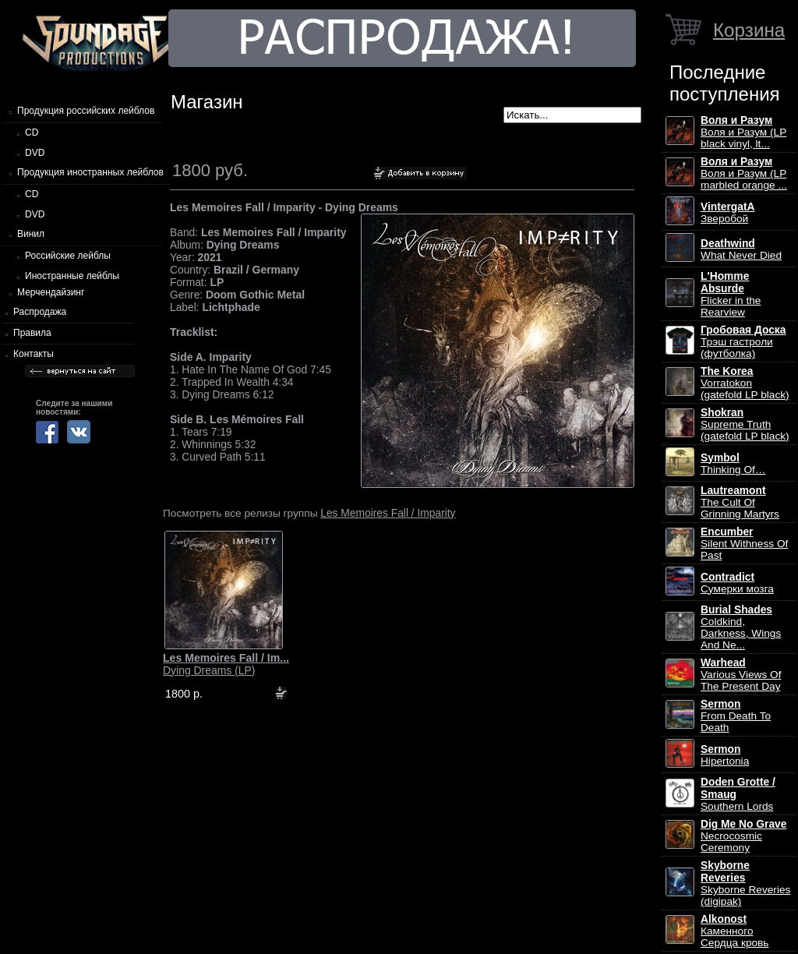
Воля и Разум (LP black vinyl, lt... (743, 132)
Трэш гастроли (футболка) (743, 341)
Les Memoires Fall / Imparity (387, 513)
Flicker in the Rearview (731, 294)
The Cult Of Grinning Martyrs (740, 502)
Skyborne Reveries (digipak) (745, 883)
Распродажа (39, 311)
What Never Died (741, 249)
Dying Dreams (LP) (226, 664)
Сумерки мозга (737, 583)
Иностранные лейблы (72, 275)
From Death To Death (736, 715)
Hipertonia (725, 755)
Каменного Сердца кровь (734, 931)
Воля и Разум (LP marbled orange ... (744, 173)
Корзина (749, 30)
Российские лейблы (68, 255)
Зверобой (728, 212)
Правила (32, 332)
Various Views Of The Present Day (741, 674)
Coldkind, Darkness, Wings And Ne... (741, 627)
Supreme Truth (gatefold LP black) (745, 424)
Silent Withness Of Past (744, 543)
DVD (34, 152)
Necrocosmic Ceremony (743, 835)
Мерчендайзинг (50, 292)
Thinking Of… (733, 463)
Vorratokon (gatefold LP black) (745, 383)
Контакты (33, 353)
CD (31, 132)
